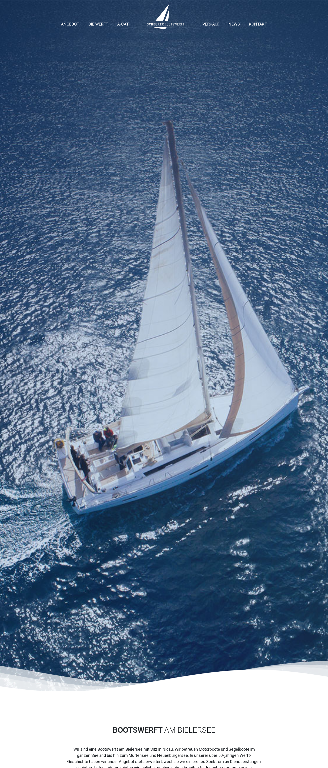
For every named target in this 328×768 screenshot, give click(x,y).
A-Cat (123, 24)
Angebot (70, 24)
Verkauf (210, 24)
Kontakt (258, 24)
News (234, 24)
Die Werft (98, 24)
